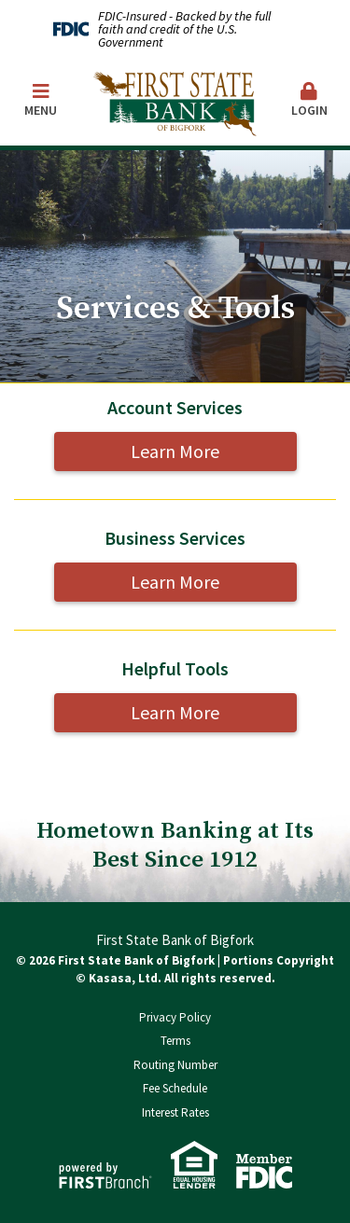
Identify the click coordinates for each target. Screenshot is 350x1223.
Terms (175, 1041)
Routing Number (175, 1065)
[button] (310, 101)
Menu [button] (41, 100)
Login (310, 100)
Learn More (175, 451)
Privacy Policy (175, 1017)
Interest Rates (175, 1112)
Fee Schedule (175, 1088)
